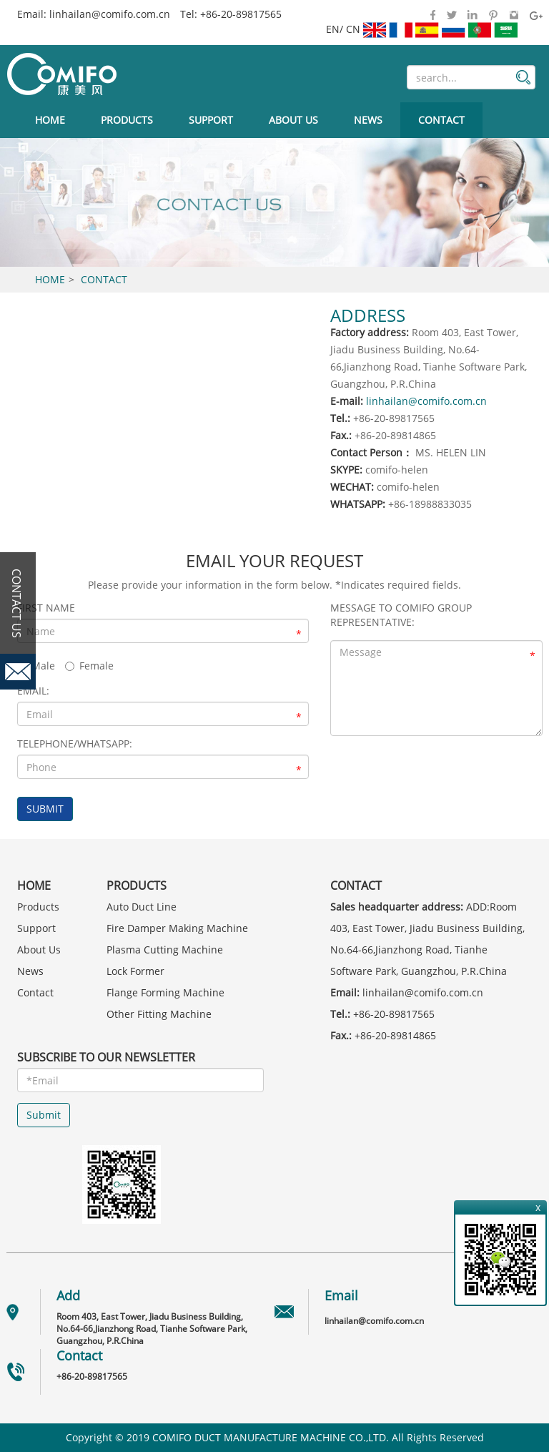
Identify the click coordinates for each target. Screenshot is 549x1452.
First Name (46, 607)
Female (89, 665)
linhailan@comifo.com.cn (109, 14)
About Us (293, 120)
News (368, 120)
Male (36, 665)
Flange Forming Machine (165, 992)
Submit (43, 1115)
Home (50, 120)
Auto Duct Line (142, 906)
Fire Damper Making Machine (177, 928)
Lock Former (135, 971)
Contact (441, 120)
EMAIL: (33, 690)
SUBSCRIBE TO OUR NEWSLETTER (106, 1057)
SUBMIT (45, 808)
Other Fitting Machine (159, 1014)
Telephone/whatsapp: (74, 743)
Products (127, 120)
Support (211, 120)
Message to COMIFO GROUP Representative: (401, 615)
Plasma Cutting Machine (165, 949)
